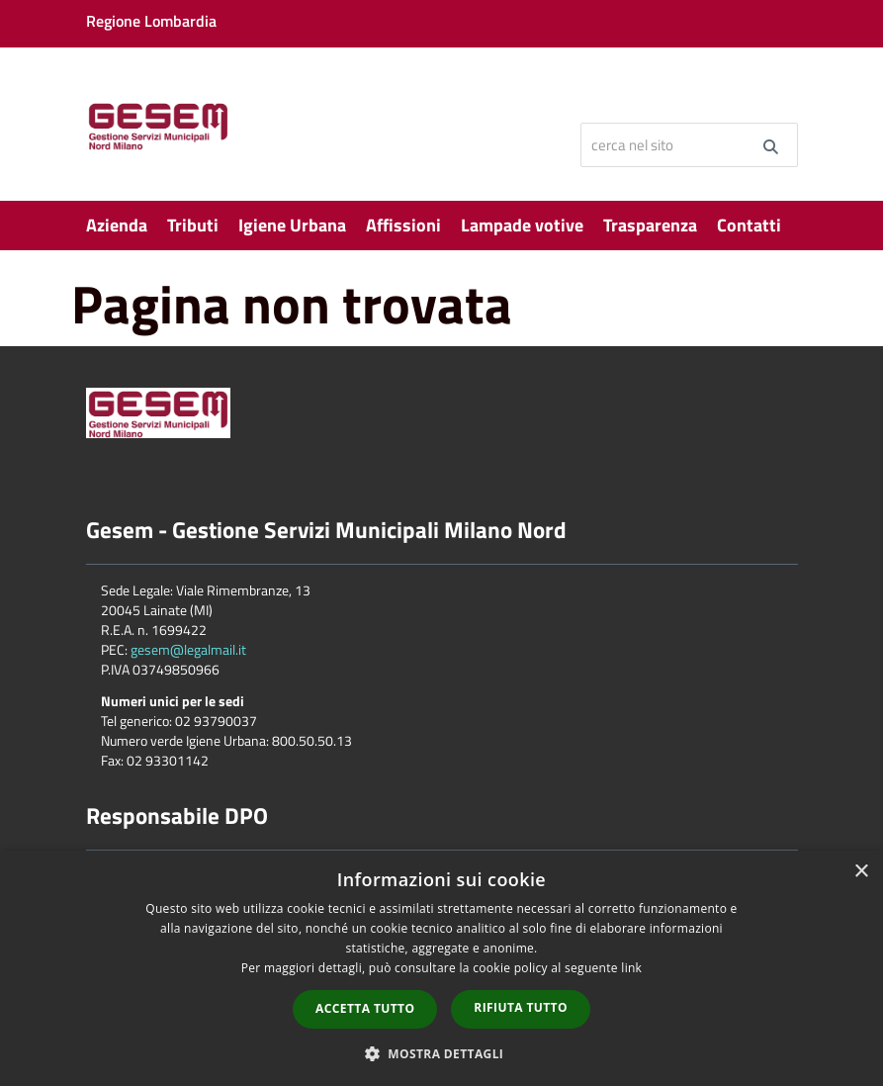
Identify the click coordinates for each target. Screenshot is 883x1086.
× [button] (860, 871)
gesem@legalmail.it (188, 649)
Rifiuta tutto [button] (521, 1007)
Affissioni (403, 225)
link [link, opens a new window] (631, 967)
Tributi (193, 225)
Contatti (749, 225)
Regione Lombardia (151, 21)
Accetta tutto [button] (364, 1008)
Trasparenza (650, 225)
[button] (442, 1052)
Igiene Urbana (292, 225)
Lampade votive (522, 225)
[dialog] (441, 968)
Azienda (116, 225)
